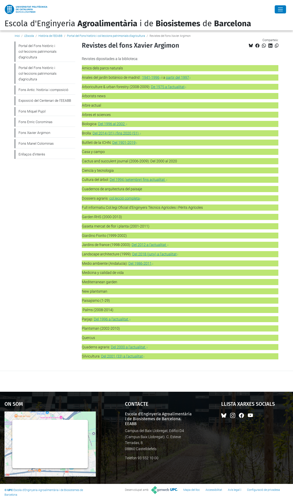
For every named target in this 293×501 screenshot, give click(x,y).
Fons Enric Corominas (35, 122)
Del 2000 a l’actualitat (128, 347)
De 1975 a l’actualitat (168, 87)
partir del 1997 (177, 77)
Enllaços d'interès (32, 154)
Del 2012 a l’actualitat (149, 245)
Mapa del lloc (191, 489)
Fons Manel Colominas (36, 143)
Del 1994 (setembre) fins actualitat (138, 179)
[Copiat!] (276, 45)
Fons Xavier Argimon (34, 133)
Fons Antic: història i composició (43, 90)
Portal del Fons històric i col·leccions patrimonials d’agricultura (106, 35)
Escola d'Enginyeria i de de (127, 23)
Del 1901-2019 (124, 142)
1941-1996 (150, 77)
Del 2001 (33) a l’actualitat (122, 356)
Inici (17, 35)
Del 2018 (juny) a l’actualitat (154, 254)
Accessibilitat (214, 489)
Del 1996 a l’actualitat (111, 319)
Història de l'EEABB (50, 35)
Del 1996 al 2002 (112, 124)
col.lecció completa (124, 198)
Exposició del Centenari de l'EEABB (45, 100)
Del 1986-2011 (140, 263)
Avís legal (234, 489)
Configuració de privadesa (263, 489)
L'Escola (29, 35)
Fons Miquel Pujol (32, 111)
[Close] (280, 9)
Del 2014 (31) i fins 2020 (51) (116, 133)
